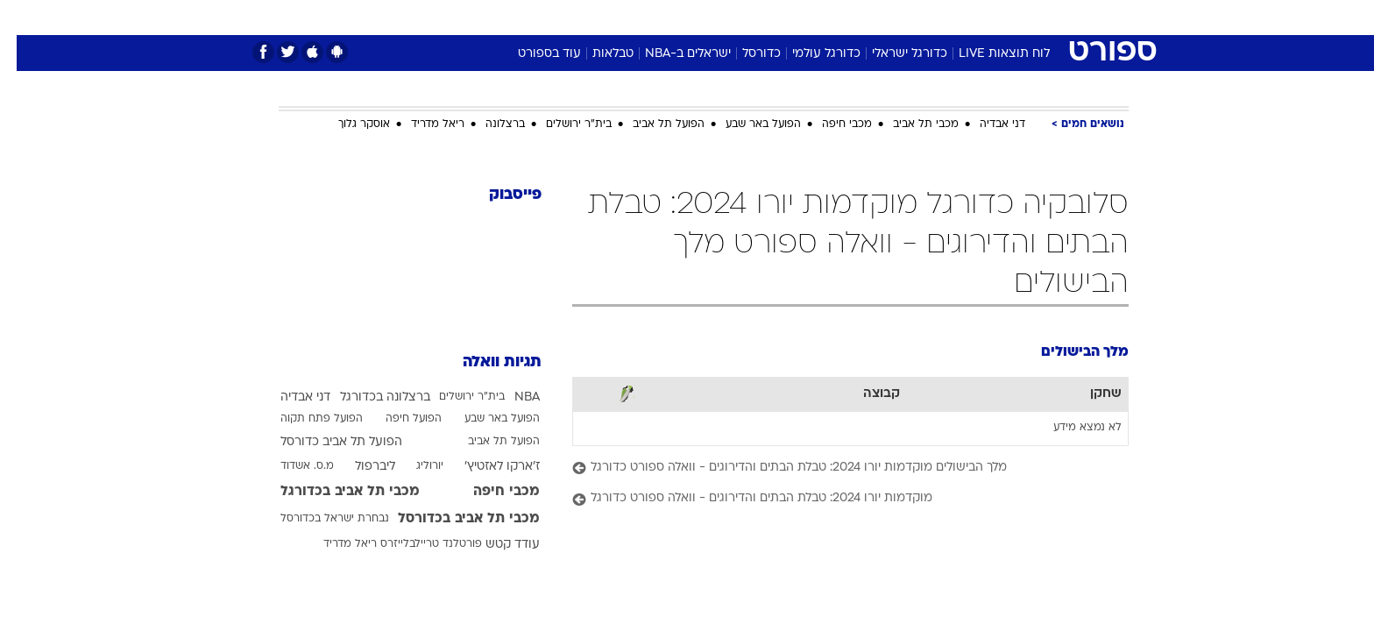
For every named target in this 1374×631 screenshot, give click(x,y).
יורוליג (413, 466)
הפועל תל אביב (652, 124)
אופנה (487, 17)
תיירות (616, 17)
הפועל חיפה (397, 419)
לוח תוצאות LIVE (987, 54)
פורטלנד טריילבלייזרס (414, 544)
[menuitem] (986, 17)
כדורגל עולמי (810, 54)
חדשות (997, 17)
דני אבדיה (986, 124)
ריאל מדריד (421, 124)
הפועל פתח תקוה (305, 419)
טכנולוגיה (551, 17)
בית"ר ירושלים (562, 124)
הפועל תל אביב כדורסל (325, 442)
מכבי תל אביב (909, 124)
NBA (510, 397)
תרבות (880, 17)
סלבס (825, 17)
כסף (777, 17)
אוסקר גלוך (347, 124)
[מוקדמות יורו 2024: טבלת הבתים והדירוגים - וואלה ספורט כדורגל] (834, 499)
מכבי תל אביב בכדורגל (333, 492)
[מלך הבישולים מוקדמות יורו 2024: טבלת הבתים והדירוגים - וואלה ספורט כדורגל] (834, 468)
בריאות (676, 17)
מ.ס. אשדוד (290, 466)
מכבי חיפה (830, 124)
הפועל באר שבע (746, 124)
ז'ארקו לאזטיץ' (485, 466)
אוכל (731, 17)
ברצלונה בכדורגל (368, 397)
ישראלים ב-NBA (671, 54)
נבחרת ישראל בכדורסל (318, 519)
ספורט (938, 17)
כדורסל (745, 54)
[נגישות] (24, 18)
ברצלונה (488, 124)
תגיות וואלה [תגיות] (485, 362)
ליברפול (358, 466)
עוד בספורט (532, 54)
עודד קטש (496, 544)
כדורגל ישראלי (893, 54)
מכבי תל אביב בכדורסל (452, 519)
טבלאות (596, 54)
